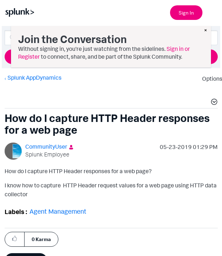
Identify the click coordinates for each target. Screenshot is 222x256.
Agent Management (59, 211)
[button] (13, 238)
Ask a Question (111, 56)
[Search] (111, 37)
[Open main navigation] (212, 12)
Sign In (186, 13)
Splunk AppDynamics (34, 77)
